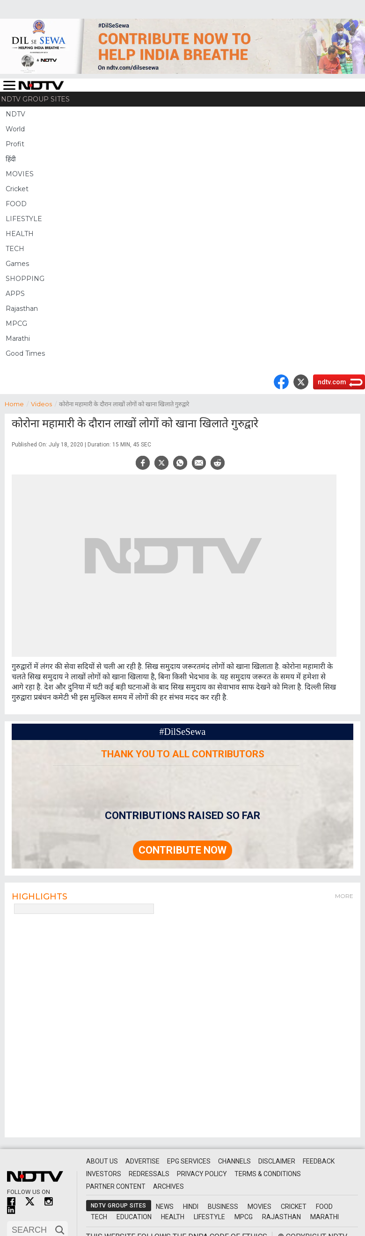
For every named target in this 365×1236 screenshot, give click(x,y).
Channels (234, 1161)
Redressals (149, 1174)
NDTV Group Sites (35, 99)
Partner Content (116, 1186)
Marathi (18, 338)
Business (223, 1206)
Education (134, 1217)
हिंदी (11, 159)
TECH (15, 248)
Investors (103, 1174)
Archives (168, 1186)
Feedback (319, 1161)
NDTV (15, 114)
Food (324, 1206)
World (15, 129)
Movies (259, 1206)
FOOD (16, 204)
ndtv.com (332, 382)
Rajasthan (22, 308)
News (165, 1206)
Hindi (190, 1206)
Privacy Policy (202, 1174)
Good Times (25, 353)
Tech (99, 1217)
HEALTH (20, 234)
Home (18, 403)
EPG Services (189, 1161)
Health (172, 1217)
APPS (15, 293)
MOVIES (20, 174)
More (344, 895)
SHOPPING (25, 278)
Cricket (17, 189)
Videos (45, 403)
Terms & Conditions (267, 1174)
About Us (102, 1161)
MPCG (16, 323)
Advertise (142, 1161)
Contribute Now (182, 850)
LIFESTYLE (24, 219)
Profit (15, 144)
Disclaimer (276, 1161)
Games (17, 263)
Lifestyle (209, 1217)
